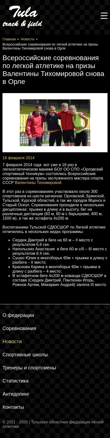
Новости (12, 341)
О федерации (18, 315)
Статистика (15, 381)
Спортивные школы (25, 354)
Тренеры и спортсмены (29, 367)
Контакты (13, 407)
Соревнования (19, 328)
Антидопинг (15, 394)
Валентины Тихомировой (38, 182)
